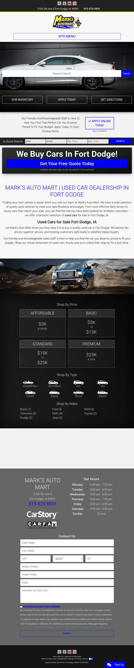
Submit (67, 633)
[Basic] (91, 323)
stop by (105, 242)
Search (126, 73)
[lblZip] (99, 558)
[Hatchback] (54, 384)
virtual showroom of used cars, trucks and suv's (56, 242)
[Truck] (78, 394)
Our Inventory (22, 99)
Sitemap (70, 659)
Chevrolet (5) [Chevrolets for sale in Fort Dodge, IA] (28, 413)
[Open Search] (61, 73)
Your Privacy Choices (83, 659)
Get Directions (112, 99)
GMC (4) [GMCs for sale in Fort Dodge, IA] (57, 413)
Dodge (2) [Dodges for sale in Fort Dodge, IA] (26, 417)
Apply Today (67, 99)
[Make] (35, 141)
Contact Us (68, 656)
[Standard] (43, 354)
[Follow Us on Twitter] (65, 3)
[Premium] (91, 354)
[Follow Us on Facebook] (59, 3)
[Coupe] (30, 394)
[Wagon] (102, 394)
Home (55, 656)
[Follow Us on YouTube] (69, 3)
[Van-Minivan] (102, 384)
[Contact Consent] (21, 607)
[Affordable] (43, 323)
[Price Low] (77, 141)
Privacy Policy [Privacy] (76, 656)
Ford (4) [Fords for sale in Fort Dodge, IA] (57, 409)
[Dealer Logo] (67, 21)
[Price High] (98, 141)
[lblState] (68, 558)
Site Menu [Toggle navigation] (67, 36)
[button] (2, 278)
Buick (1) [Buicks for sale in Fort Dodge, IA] (25, 409)
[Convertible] (30, 384)
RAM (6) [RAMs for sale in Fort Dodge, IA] (89, 409)
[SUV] (78, 384)
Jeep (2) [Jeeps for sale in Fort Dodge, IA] (57, 417)
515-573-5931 (92, 8)
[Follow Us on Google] (75, 3)
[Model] (56, 141)
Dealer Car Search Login (48, 659)
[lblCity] (35, 558)
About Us (61, 656)
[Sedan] (54, 394)
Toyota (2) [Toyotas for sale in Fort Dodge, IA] (90, 413)
